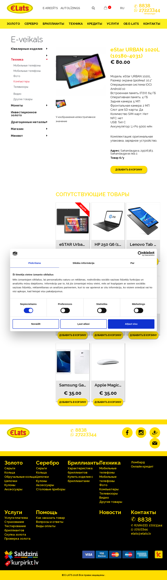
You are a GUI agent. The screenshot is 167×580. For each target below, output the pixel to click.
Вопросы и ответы (49, 522)
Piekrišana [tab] (34, 263)
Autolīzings (70, 8)
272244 (149, 12)
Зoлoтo (13, 23)
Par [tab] (132, 263)
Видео (17, 93)
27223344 (155, 525)
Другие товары (22, 99)
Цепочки (10, 481)
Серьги (9, 468)
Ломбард (138, 462)
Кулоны (9, 485)
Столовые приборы (50, 489)
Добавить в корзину (128, 169)
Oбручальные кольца (20, 476)
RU (122, 8)
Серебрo (31, 23)
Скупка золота (15, 534)
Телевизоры (20, 86)
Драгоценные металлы (30, 122)
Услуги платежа (16, 517)
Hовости (110, 512)
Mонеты (30, 105)
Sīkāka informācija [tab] (83, 263)
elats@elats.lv (141, 533)
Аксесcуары (13, 489)
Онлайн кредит (142, 466)
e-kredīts (50, 8)
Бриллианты (53, 23)
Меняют (30, 135)
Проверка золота (17, 538)
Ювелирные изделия (30, 48)
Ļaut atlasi (83, 323)
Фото (16, 76)
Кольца (9, 472)
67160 (141, 525)
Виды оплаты (45, 526)
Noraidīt (35, 323)
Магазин (30, 129)
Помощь (46, 512)
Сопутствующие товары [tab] (92, 194)
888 (144, 5)
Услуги (113, 23)
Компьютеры (21, 81)
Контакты (151, 23)
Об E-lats (131, 23)
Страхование (14, 522)
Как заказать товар (50, 517)
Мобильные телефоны (27, 65)
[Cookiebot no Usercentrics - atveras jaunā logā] (140, 253)
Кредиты (94, 23)
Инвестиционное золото (24, 114)
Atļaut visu (131, 323)
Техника (76, 23)
